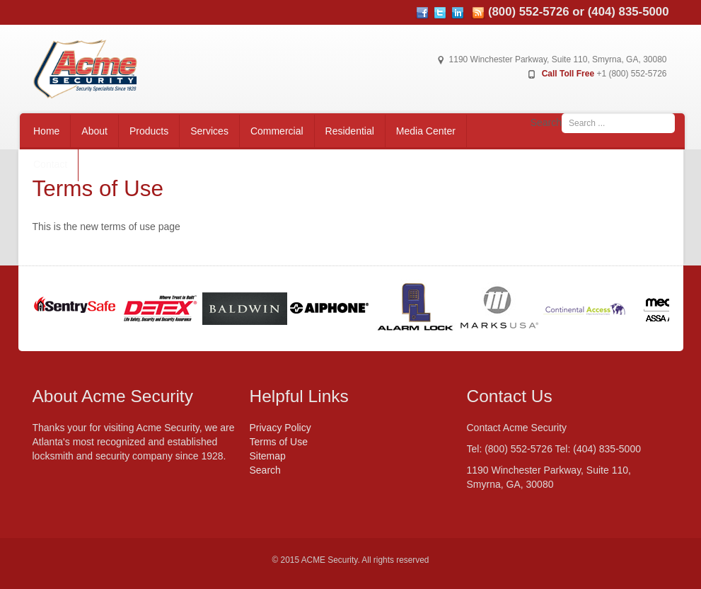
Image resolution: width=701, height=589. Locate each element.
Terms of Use (279, 441)
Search (546, 122)
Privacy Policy (280, 427)
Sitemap (268, 456)
